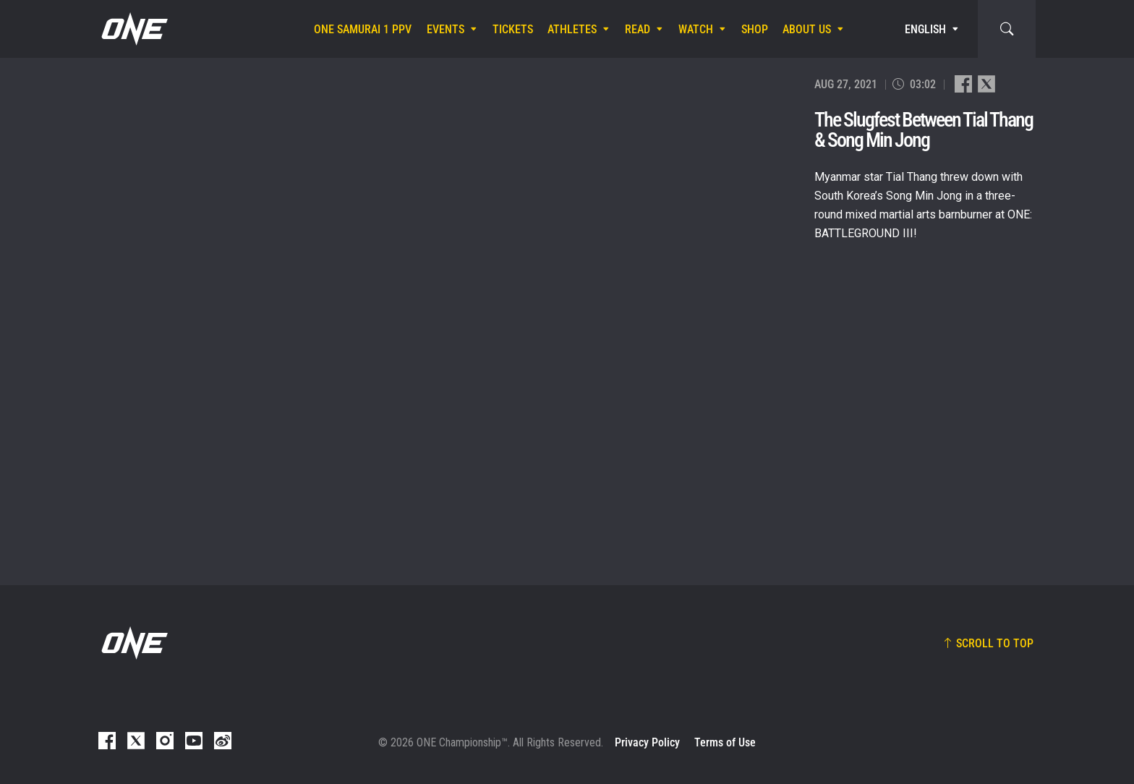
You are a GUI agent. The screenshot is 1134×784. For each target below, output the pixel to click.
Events (445, 29)
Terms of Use (725, 742)
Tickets (513, 29)
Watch (695, 29)
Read (637, 29)
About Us (807, 29)
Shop (754, 29)
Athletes (572, 29)
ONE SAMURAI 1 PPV (363, 29)
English (925, 29)
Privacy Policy (647, 742)
